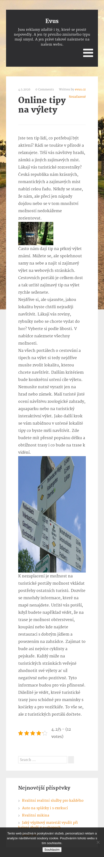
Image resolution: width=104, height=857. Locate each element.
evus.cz (80, 89)
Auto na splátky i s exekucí (45, 808)
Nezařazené (77, 97)
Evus (52, 21)
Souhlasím (52, 849)
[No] (98, 842)
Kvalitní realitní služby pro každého (52, 801)
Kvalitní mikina (35, 815)
